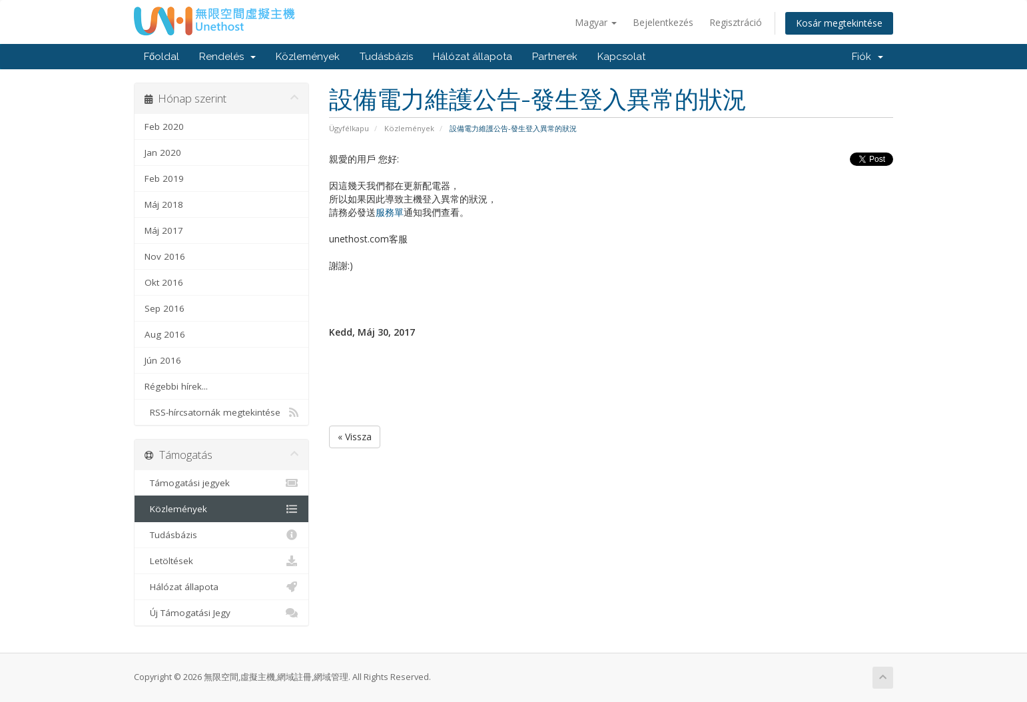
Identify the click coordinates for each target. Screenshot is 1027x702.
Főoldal (161, 57)
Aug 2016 (165, 334)
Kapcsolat (621, 57)
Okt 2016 (164, 282)
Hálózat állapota (472, 57)
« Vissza (355, 436)
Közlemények (308, 57)
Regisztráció (735, 22)
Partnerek (554, 57)
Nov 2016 (165, 256)
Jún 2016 (163, 360)
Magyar (596, 22)
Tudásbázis (386, 57)
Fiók (867, 57)
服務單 (390, 212)
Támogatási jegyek (221, 483)
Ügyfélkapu (349, 128)
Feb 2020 (164, 127)
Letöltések (221, 561)
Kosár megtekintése (839, 23)
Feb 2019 (164, 178)
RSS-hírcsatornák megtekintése (221, 412)
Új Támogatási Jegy (221, 613)
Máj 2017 (164, 230)
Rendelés (227, 57)
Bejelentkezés (663, 22)
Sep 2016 (164, 308)
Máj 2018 (164, 204)
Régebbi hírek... (176, 386)
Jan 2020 (163, 153)
